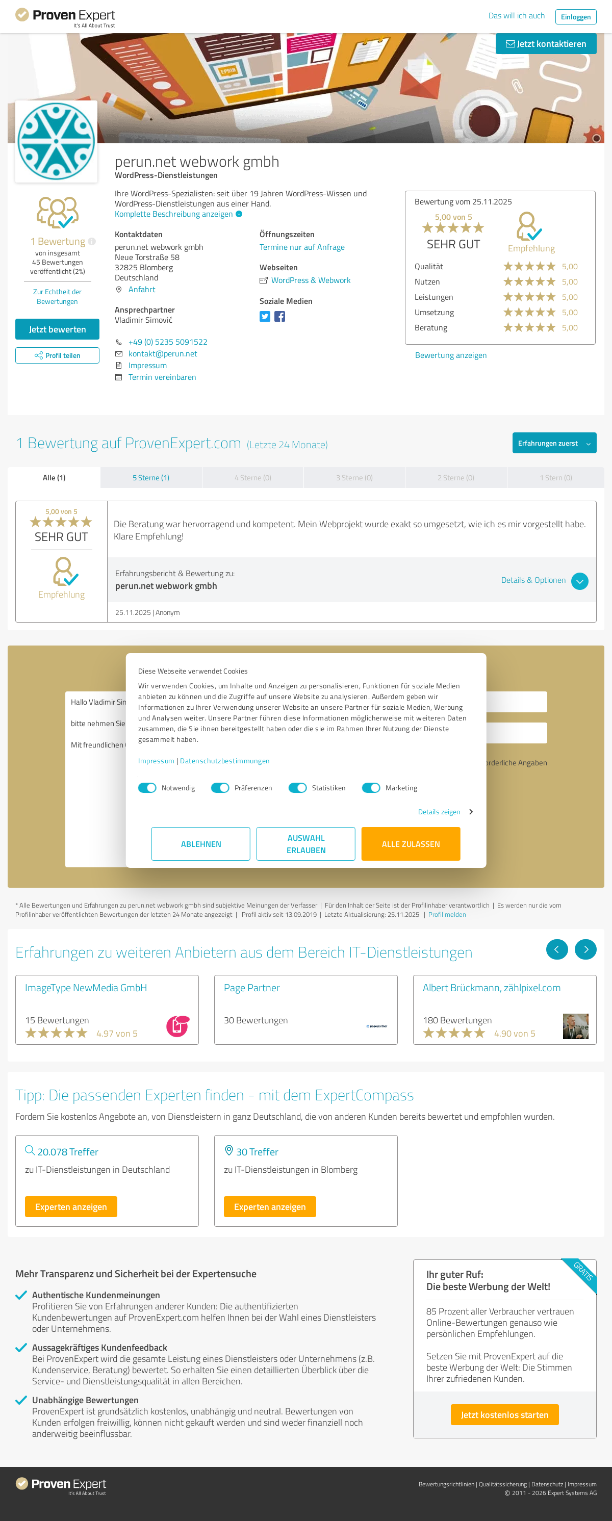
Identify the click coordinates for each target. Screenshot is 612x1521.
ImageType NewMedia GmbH (86, 987)
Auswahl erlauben (306, 844)
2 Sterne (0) (456, 477)
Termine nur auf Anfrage (302, 246)
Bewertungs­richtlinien (446, 1484)
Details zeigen (426, 811)
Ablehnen (201, 843)
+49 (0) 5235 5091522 (168, 341)
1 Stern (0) (556, 477)
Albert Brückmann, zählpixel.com (492, 987)
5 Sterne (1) (151, 477)
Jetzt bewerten (57, 329)
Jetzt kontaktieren (546, 43)
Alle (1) (54, 477)
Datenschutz (547, 1484)
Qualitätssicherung (503, 1484)
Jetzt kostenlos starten (505, 1414)
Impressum (169, 760)
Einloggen (576, 16)
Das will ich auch (517, 15)
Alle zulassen (411, 843)
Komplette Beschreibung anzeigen (177, 213)
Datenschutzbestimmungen (238, 760)
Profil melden (447, 914)
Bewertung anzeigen (451, 354)
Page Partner (252, 987)
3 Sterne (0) (354, 477)
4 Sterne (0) (253, 477)
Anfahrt (142, 289)
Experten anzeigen (71, 1206)
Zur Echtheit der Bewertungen (57, 296)
